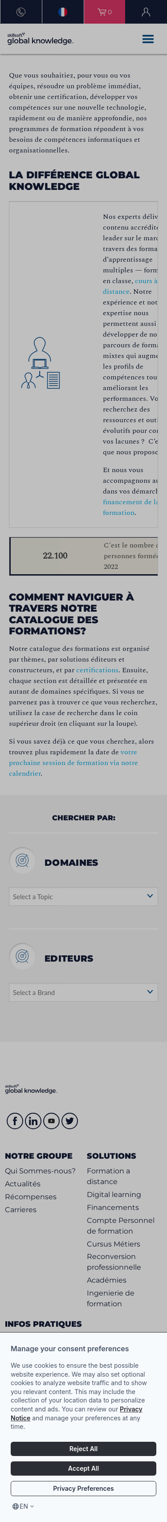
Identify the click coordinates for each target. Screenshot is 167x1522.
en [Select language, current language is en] (23, 1506)
